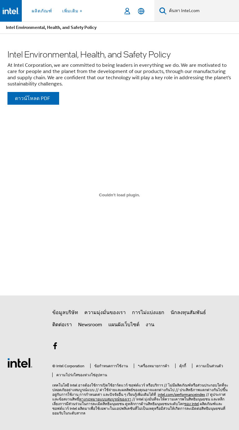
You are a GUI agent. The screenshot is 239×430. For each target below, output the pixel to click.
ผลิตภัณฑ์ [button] (42, 11)
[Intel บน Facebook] (55, 347)
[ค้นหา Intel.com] (202, 11)
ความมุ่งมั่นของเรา (105, 312)
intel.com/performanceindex (181, 394)
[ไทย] (141, 11)
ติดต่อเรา (62, 325)
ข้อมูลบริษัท (65, 312)
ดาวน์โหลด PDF (32, 98)
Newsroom (90, 325)
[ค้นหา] (162, 11)
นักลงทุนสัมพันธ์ (188, 312)
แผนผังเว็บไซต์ (123, 325)
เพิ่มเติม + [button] (72, 11)
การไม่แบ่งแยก (148, 312)
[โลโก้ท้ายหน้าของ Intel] (19, 362)
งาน (150, 325)
